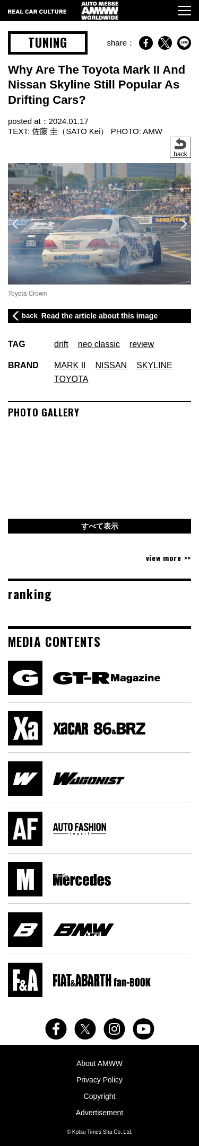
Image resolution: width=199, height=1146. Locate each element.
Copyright (100, 1096)
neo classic (99, 344)
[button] (184, 224)
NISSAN (111, 365)
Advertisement (99, 1112)
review (141, 344)
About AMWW (99, 1063)
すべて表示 (99, 526)
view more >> (168, 557)
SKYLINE (154, 365)
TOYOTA (71, 379)
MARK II (70, 365)
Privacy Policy (99, 1080)
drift (61, 344)
